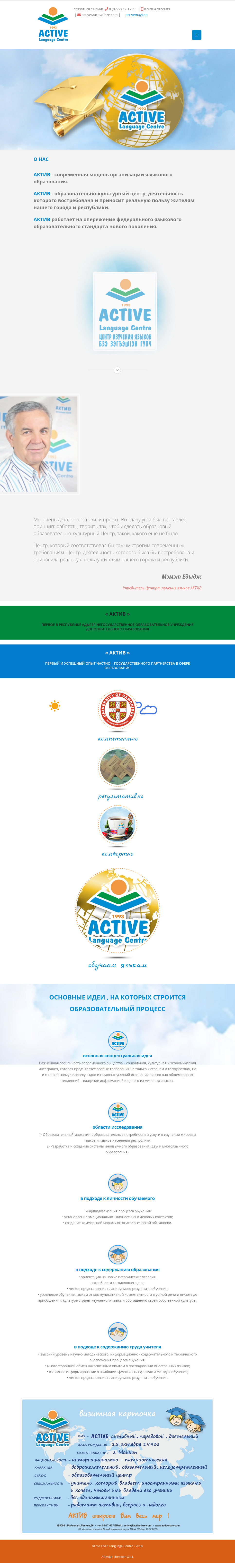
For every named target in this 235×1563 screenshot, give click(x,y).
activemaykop (136, 14)
